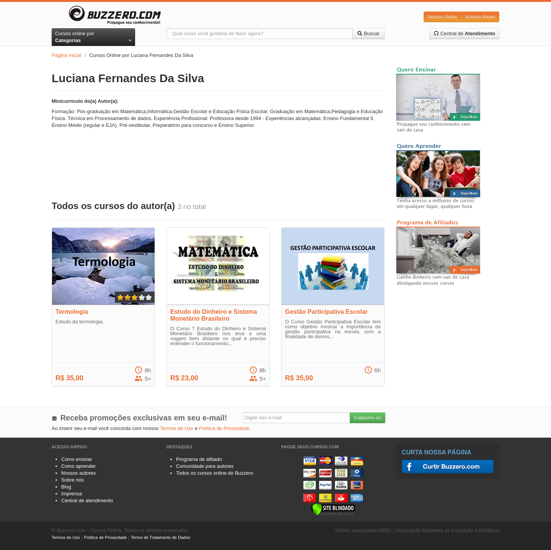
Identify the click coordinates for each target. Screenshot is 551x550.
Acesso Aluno (480, 16)
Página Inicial (66, 55)
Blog (66, 487)
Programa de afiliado (199, 459)
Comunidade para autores (204, 466)
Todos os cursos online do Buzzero (214, 473)
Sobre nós (72, 480)
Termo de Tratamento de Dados (160, 537)
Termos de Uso (176, 428)
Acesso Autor (442, 16)
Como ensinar (76, 459)
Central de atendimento (87, 500)
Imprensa (71, 493)
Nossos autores (78, 473)
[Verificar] (333, 509)
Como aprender (78, 466)
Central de (464, 33)
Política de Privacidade (224, 428)
